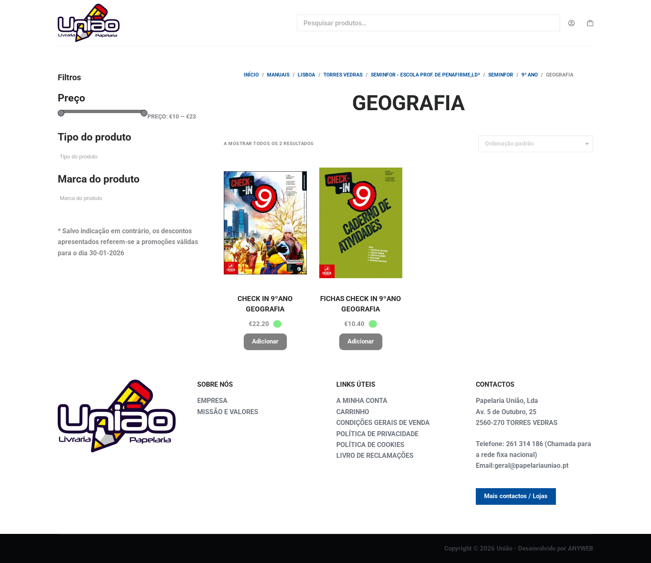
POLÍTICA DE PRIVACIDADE (377, 434)
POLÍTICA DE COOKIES (370, 445)
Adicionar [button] (265, 341)
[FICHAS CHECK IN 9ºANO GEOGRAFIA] (360, 223)
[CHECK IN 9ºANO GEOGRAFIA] (265, 223)
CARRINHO (352, 412)
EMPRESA (212, 401)
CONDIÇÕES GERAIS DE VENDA (383, 423)
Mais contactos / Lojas (516, 496)
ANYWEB (580, 548)
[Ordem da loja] (535, 144)
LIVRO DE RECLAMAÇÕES (375, 455)
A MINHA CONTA (361, 401)
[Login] (571, 23)
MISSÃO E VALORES (227, 412)
